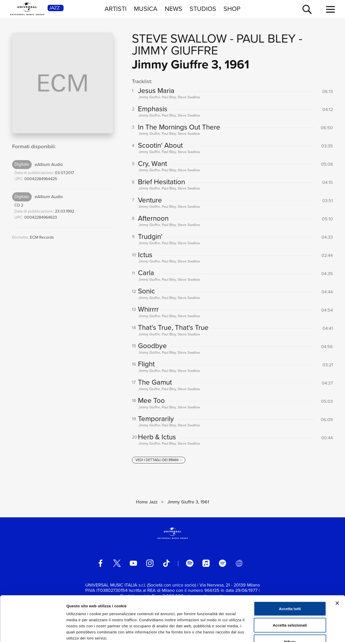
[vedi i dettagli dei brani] (158, 460)
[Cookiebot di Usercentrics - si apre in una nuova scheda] (33, 632)
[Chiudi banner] (337, 570)
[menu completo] (330, 9)
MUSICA (145, 8)
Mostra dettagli (266, 632)
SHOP (232, 8)
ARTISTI (116, 8)
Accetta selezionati (290, 592)
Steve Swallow (179, 38)
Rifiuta (290, 609)
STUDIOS (203, 8)
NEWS (173, 8)
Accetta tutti (290, 575)
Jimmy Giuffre (175, 50)
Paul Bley (266, 38)
